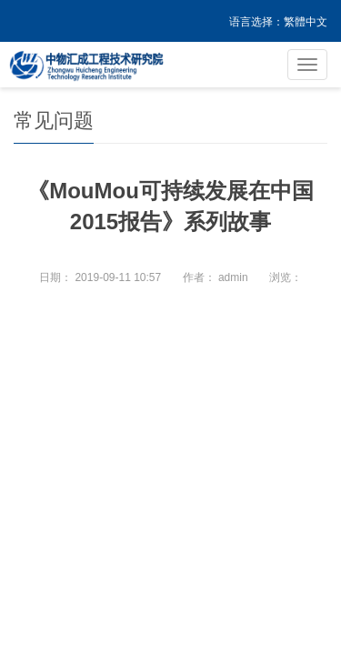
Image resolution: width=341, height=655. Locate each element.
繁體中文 (305, 21)
